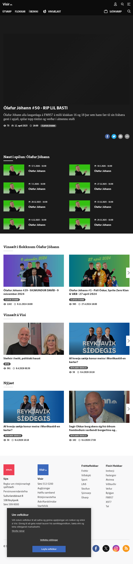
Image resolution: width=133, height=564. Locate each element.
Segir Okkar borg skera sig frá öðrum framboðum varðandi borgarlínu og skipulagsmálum (92, 430)
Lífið (83, 484)
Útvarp (84, 497)
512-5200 (48, 484)
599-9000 (14, 504)
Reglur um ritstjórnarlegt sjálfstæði (16, 486)
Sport (84, 480)
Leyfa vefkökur (69, 549)
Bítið (7, 363)
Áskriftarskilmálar (47, 502)
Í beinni (33, 12)
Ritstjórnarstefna (47, 497)
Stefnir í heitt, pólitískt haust (21, 358)
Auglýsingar (44, 488)
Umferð (42, 510)
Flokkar (20, 12)
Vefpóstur (43, 515)
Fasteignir (111, 475)
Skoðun (85, 489)
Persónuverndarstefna (15, 491)
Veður (109, 489)
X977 (109, 502)
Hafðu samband (46, 493)
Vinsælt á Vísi (14, 314)
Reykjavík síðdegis (78, 367)
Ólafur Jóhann (48, 125)
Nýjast (8, 383)
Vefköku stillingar (28, 549)
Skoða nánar (18, 540)
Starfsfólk (43, 506)
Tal (107, 506)
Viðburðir (111, 484)
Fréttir (84, 471)
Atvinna (110, 480)
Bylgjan (110, 493)
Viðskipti (86, 475)
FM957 (109, 497)
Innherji (110, 471)
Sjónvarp (86, 493)
